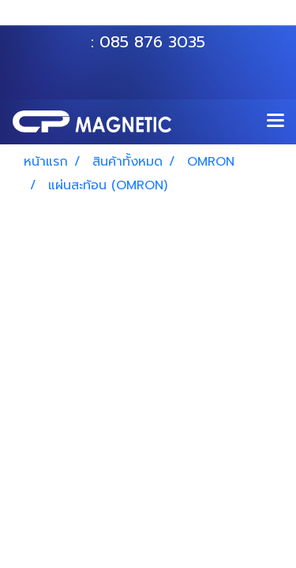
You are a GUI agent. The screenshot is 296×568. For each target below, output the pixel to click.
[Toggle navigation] (275, 121)
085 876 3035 (152, 42)
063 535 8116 (159, 18)
